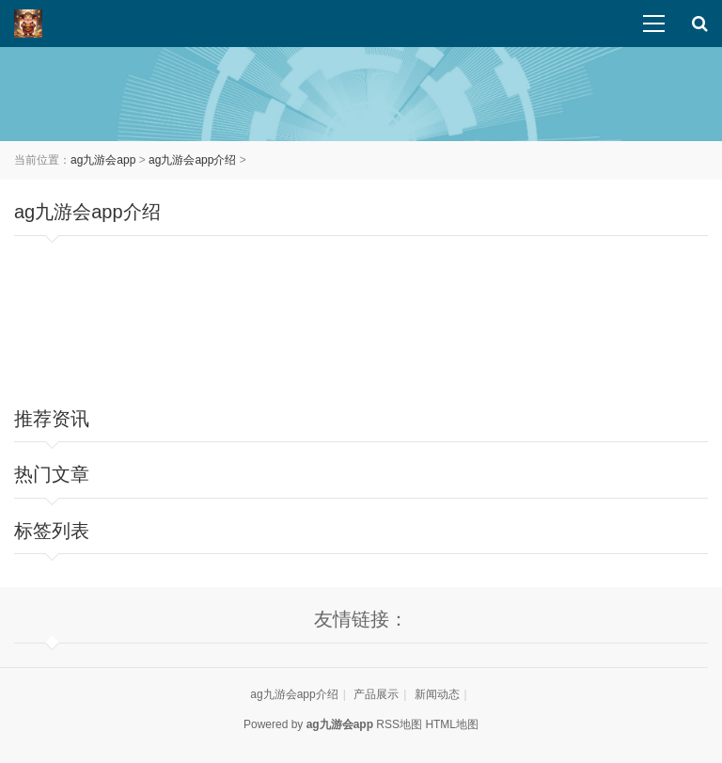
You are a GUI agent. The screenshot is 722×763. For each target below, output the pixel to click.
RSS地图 (399, 724)
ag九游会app (103, 160)
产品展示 (376, 694)
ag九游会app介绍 (192, 160)
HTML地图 (452, 724)
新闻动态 (437, 694)
